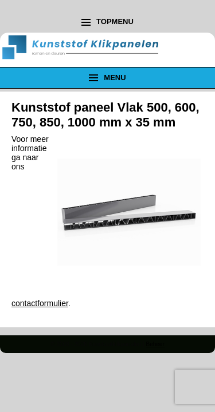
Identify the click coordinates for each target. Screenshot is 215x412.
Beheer (155, 344)
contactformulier (39, 303)
